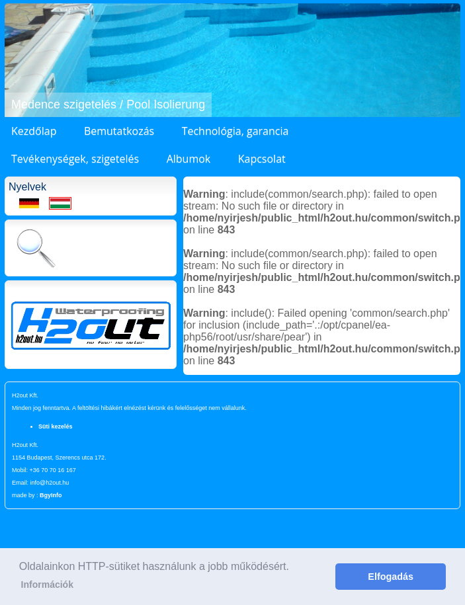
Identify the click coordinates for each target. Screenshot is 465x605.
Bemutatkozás (119, 131)
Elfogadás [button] (390, 576)
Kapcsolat (262, 158)
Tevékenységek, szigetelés (75, 158)
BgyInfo (51, 495)
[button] (16, 60)
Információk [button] (47, 584)
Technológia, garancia (235, 131)
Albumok (189, 158)
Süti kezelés (55, 426)
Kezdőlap (33, 131)
